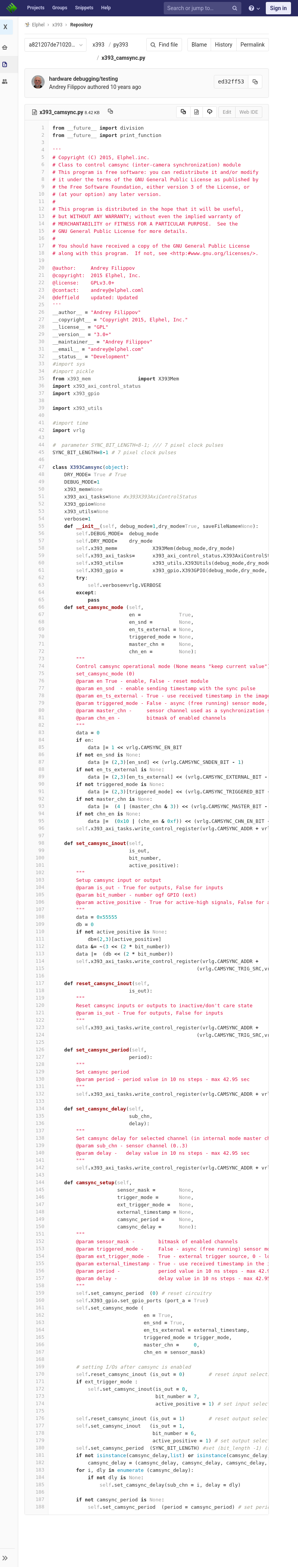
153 (37, 1262)
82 (37, 738)
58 (37, 561)
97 (37, 849)
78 (37, 708)
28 (37, 340)
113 (37, 967)
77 (37, 701)
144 (37, 1195)
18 (37, 266)
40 (37, 428)
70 (37, 649)
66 (37, 620)
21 (37, 288)
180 (37, 1461)
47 (37, 480)
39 (37, 421)
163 (37, 1335)
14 (37, 236)
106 (37, 915)
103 (37, 893)
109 (37, 937)
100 (37, 871)
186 (37, 1505)
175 (37, 1424)
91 (37, 804)
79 (37, 716)
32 (37, 369)
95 (37, 834)
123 (37, 1040)
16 (37, 251)
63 (37, 598)
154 (37, 1269)
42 (37, 443)
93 (37, 819)
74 (37, 679)
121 (37, 1026)
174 (37, 1416)
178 (37, 1446)
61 (37, 583)
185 (37, 1498)
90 (37, 797)
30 (37, 354)
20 (37, 281)
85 (37, 760)
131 (37, 1099)
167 (37, 1365)
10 (37, 207)
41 (37, 436)
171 (37, 1394)
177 (37, 1439)
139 (37, 1158)
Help (106, 7)
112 (37, 959)
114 (37, 974)
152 (37, 1254)
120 (37, 1018)
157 (37, 1291)
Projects (36, 7)
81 (37, 731)
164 (37, 1343)
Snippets (84, 7)
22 (37, 295)
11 (37, 214)
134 (37, 1121)
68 (37, 635)
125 (37, 1055)
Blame (198, 45)
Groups (60, 7)
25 (37, 318)
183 (37, 1483)
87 (37, 775)
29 (37, 347)
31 (37, 362)
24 (37, 310)
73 (37, 672)
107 (37, 922)
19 (37, 273)
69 (37, 642)
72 (37, 664)
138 (37, 1151)
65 (37, 613)
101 (37, 878)
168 (37, 1372)
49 (37, 495)
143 (37, 1188)
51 (37, 509)
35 (37, 391)
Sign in (278, 8)
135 (37, 1129)
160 (37, 1313)
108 (37, 930)
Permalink (251, 45)
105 (37, 908)
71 (37, 657)
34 (37, 384)
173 (37, 1409)
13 (37, 229)
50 (37, 502)
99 (37, 863)
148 (37, 1225)
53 (37, 524)
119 (37, 1011)
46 (37, 472)
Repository (82, 25)
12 (37, 222)
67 (37, 627)
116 (37, 989)
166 (37, 1357)
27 (37, 332)
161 (37, 1321)
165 (37, 1350)
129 (37, 1085)
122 (37, 1033)
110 (37, 944)
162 (37, 1328)
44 (37, 458)
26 (37, 325)
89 (37, 790)
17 (37, 259)
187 (37, 1512)
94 (37, 826)
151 (37, 1247)
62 (37, 590)
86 (37, 767)
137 (37, 1144)
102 (37, 885)
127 (37, 1070)
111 (37, 952)
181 (37, 1468)
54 (37, 531)
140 (37, 1166)
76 (37, 694)
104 (37, 900)
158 (37, 1298)
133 (37, 1114)
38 (37, 413)
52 (37, 517)
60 (37, 576)
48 (37, 487)
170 (37, 1387)
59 (37, 568)
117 (37, 996)
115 (37, 981)
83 (37, 745)
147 (37, 1217)
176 (37, 1431)
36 (37, 399)
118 (37, 1003)
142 (37, 1180)
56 (37, 546)
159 (37, 1306)
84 (37, 753)
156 (37, 1284)
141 (37, 1173)
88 (37, 782)
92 (37, 812)
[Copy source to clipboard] (182, 125)
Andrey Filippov (68, 100)
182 (37, 1475)
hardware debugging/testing (84, 92)
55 (37, 539)
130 (37, 1092)
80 (37, 723)
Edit (226, 125)
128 (37, 1077)
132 (37, 1107)
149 (37, 1232)
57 (37, 554)
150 (37, 1239)
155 (37, 1276)
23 (37, 303)
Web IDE (247, 125)
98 (37, 856)
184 (37, 1490)
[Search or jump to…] (203, 8)
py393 (121, 45)
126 (37, 1062)
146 (37, 1210)
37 (37, 406)
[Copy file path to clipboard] (111, 125)
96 (37, 841)
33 (37, 377)
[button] (9, 1557)
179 (37, 1453)
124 (37, 1048)
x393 (100, 45)
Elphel (35, 25)
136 (37, 1136)
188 (37, 1520)
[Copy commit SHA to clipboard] (254, 95)
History (222, 45)
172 (37, 1402)
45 (37, 465)
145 (37, 1203)
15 (37, 244)
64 (37, 605)
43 (37, 450)
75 (37, 686)
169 (37, 1380)
